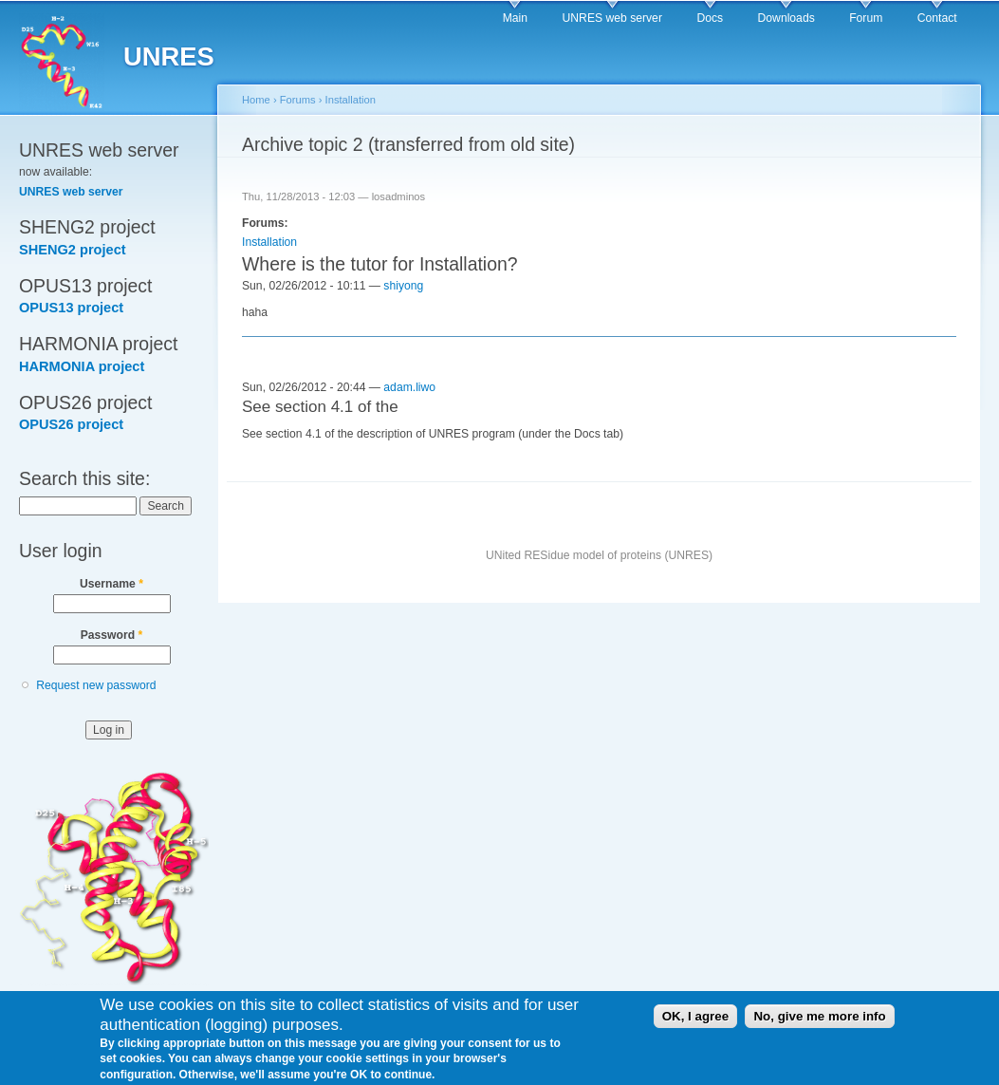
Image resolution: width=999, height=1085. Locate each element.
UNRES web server (612, 18)
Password (112, 635)
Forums (298, 99)
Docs (709, 18)
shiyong (403, 285)
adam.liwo (409, 387)
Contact (937, 18)
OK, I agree (695, 1023)
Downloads (786, 18)
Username (111, 583)
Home (256, 99)
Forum (865, 18)
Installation (350, 99)
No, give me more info (819, 1023)
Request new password (96, 685)
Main (515, 18)
